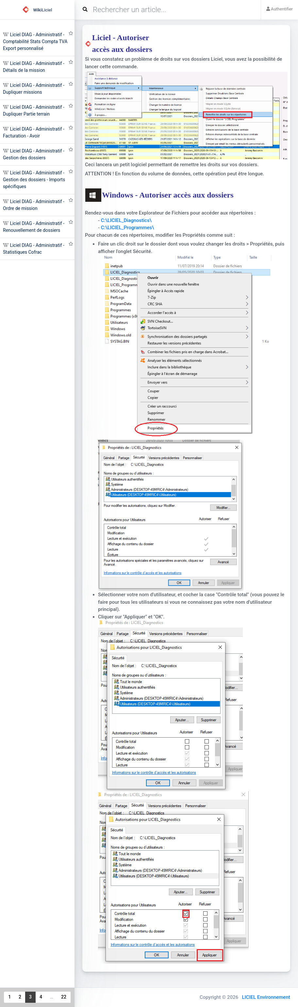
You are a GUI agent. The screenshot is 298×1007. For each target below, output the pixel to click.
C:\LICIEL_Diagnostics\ (126, 220)
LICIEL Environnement (266, 997)
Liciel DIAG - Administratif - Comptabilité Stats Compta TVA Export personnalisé (35, 41)
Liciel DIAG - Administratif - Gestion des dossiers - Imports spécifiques (34, 179)
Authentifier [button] (279, 9)
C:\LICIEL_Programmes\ (127, 228)
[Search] (170, 10)
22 (63, 996)
